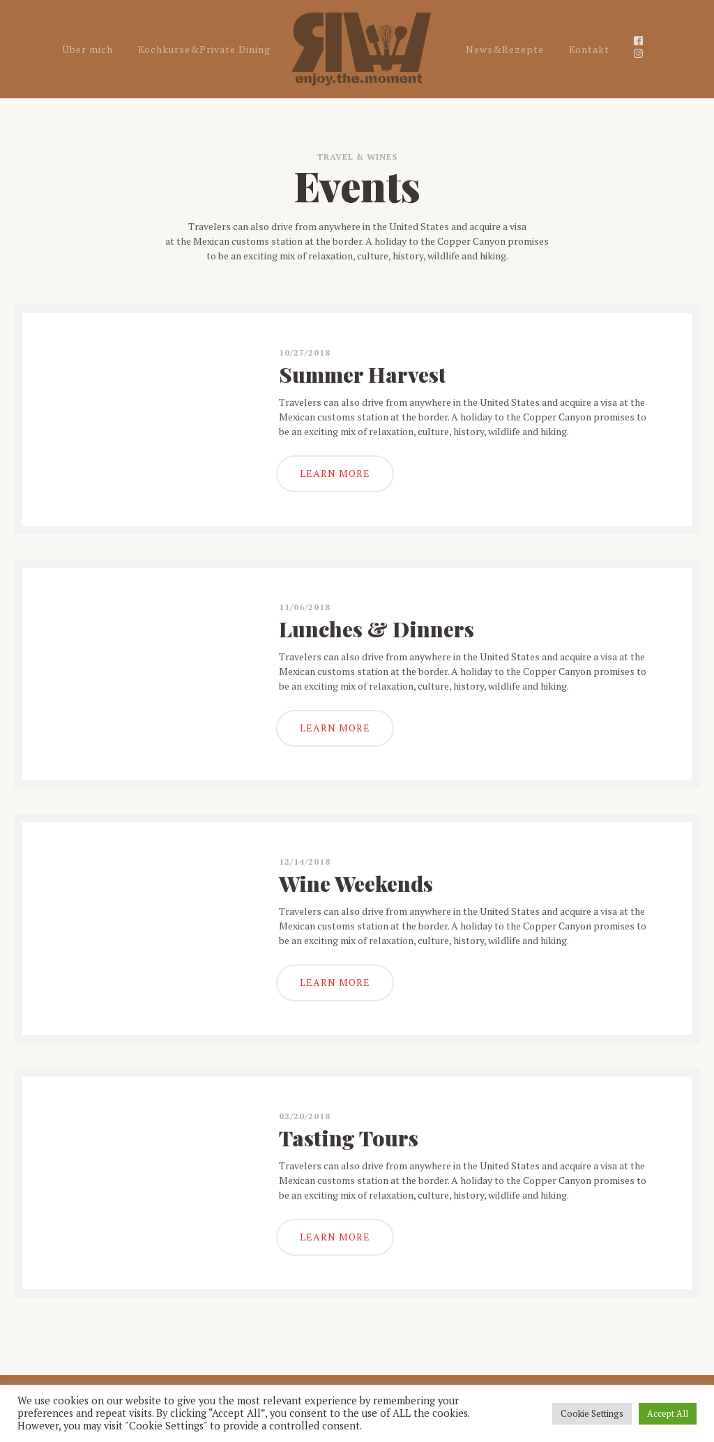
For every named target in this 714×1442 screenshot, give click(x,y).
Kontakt (589, 49)
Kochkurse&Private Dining (204, 49)
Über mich (87, 49)
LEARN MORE (335, 473)
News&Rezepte (505, 49)
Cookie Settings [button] (592, 1413)
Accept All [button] (667, 1413)
